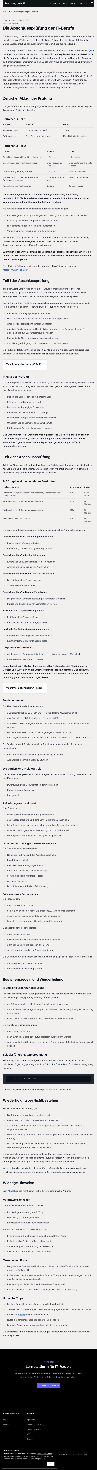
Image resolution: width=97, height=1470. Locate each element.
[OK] (50, 1464)
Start (4, 12)
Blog (4, 1420)
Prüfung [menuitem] (83, 3)
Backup (22, 1314)
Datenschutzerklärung (35, 1424)
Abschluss (13, 1191)
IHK (91, 50)
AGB (28, 1434)
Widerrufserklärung (34, 1429)
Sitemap (6, 1424)
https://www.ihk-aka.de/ (15, 270)
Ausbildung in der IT (15, 3)
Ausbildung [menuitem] (69, 3)
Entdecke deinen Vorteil (48, 1385)
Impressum (31, 1420)
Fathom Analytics (44, 1454)
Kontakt (29, 1439)
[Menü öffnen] (91, 3)
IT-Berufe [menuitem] (55, 3)
